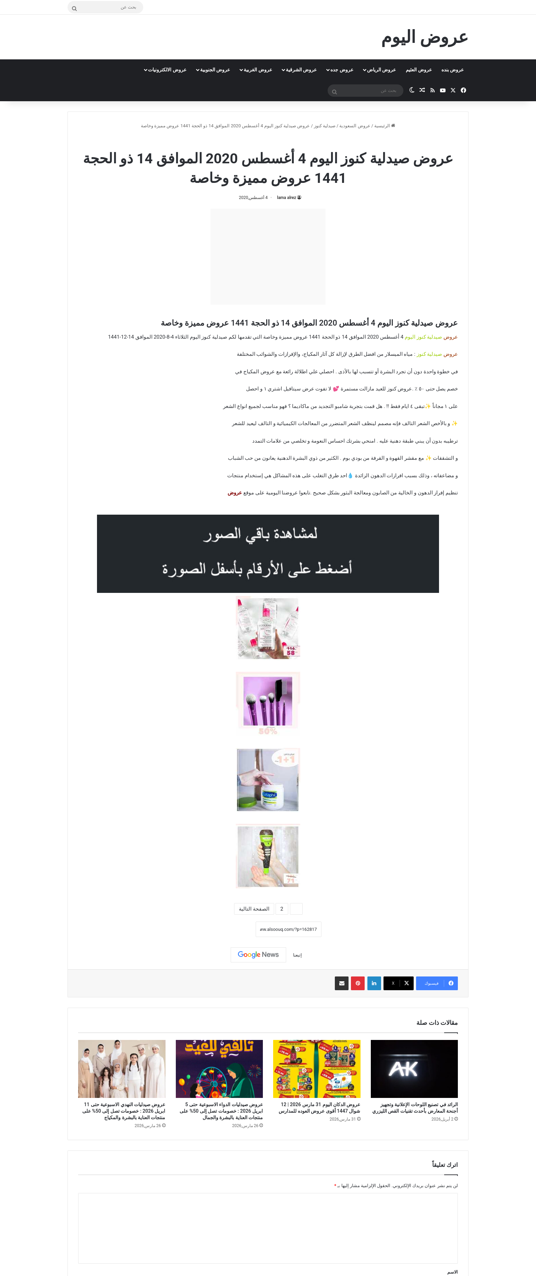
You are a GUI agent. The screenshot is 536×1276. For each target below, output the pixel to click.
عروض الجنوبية (215, 69)
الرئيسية (384, 125)
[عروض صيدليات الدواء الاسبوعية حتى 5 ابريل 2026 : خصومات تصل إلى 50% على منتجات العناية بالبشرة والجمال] (219, 1069)
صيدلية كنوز (325, 125)
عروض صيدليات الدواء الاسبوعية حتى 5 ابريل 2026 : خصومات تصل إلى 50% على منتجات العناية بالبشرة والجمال (221, 1111)
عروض (235, 493)
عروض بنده (452, 69)
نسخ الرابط (234, 929)
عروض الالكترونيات (167, 69)
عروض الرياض (381, 69)
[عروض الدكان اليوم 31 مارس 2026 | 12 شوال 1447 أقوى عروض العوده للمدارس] (317, 1069)
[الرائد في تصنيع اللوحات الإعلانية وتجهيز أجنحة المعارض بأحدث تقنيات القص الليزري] (414, 1069)
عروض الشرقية (301, 69)
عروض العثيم (418, 69)
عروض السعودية (354, 125)
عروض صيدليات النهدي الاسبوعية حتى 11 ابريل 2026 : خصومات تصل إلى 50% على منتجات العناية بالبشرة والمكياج (124, 1111)
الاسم (452, 1272)
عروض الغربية (258, 69)
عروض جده (341, 69)
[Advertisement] (268, 257)
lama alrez (286, 197)
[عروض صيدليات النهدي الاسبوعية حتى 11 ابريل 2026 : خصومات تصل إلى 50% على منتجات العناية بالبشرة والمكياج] (122, 1069)
